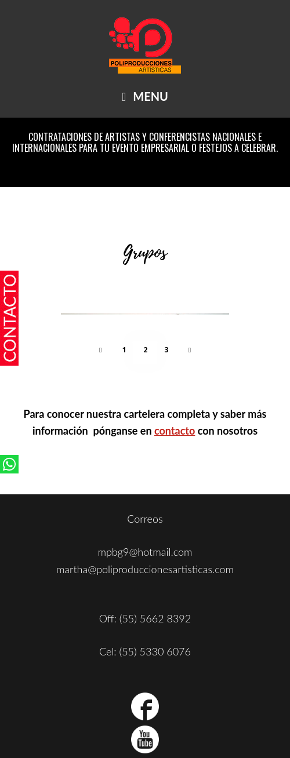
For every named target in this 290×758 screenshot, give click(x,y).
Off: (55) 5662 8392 (145, 618)
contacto (174, 430)
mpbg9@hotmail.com (144, 551)
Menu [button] (150, 96)
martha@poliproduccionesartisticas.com (145, 569)
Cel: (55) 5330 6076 (145, 651)
